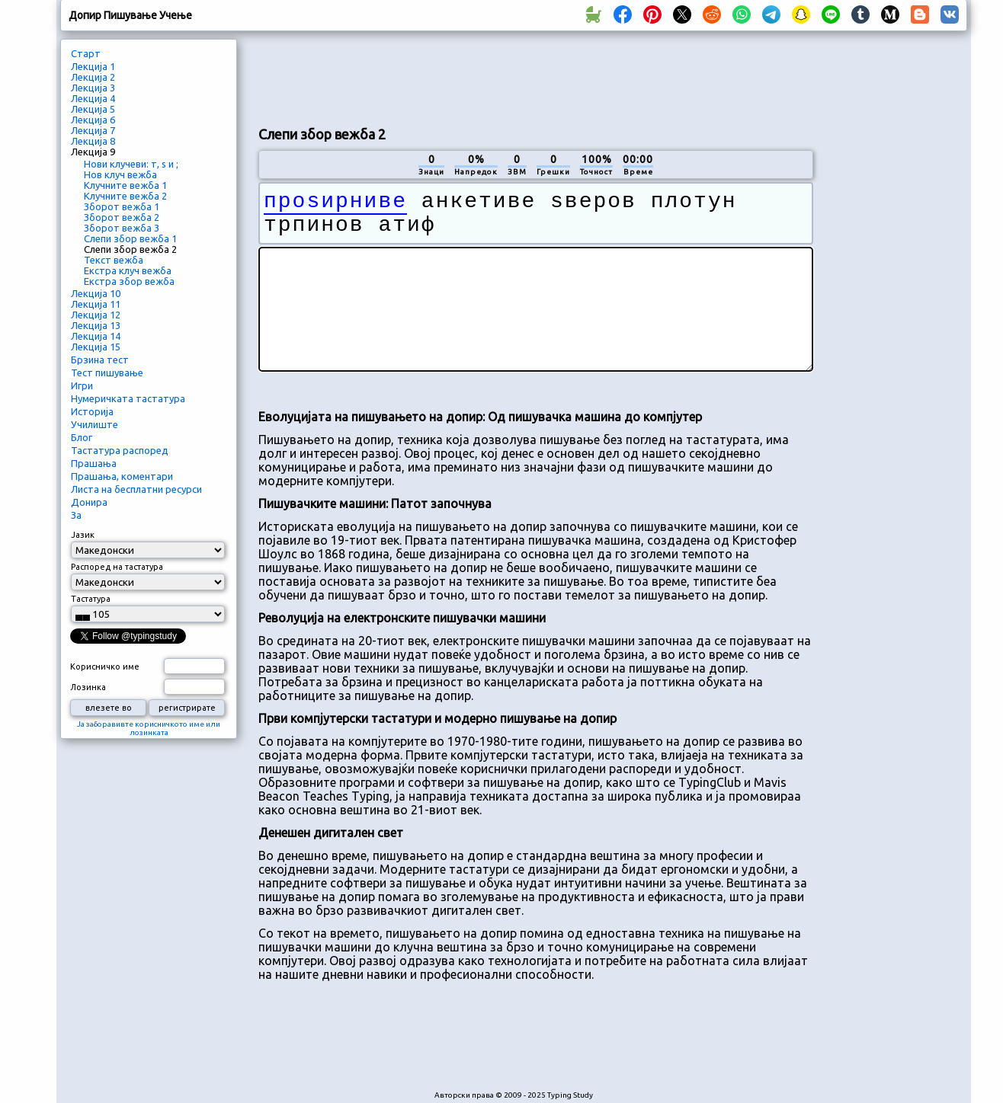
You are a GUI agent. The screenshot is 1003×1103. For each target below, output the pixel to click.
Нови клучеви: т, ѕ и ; (131, 163)
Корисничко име (104, 666)
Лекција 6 (93, 119)
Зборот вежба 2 (121, 217)
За (76, 515)
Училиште (94, 424)
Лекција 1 (93, 66)
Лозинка (88, 687)
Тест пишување (107, 372)
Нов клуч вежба (120, 174)
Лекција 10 (95, 293)
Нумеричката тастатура (128, 398)
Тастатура (91, 598)
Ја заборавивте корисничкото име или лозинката (148, 728)
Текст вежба (113, 259)
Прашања (94, 463)
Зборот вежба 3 (121, 227)
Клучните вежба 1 (125, 185)
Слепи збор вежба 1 (130, 238)
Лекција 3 (93, 87)
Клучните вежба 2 (125, 195)
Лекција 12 (95, 314)
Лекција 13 (95, 325)
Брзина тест (100, 359)
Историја (92, 411)
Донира (89, 502)
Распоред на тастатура (117, 566)
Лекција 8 (93, 141)
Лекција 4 (93, 98)
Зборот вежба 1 (121, 206)
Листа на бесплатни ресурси (136, 489)
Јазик (83, 534)
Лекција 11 (95, 304)
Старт (86, 53)
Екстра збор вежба (129, 281)
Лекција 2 (93, 77)
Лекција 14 (95, 336)
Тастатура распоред (119, 450)
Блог (81, 437)
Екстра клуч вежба (127, 270)
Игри (82, 385)
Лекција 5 (93, 109)
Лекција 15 (95, 346)
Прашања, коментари (122, 476)
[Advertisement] (535, 77)
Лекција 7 (93, 130)
